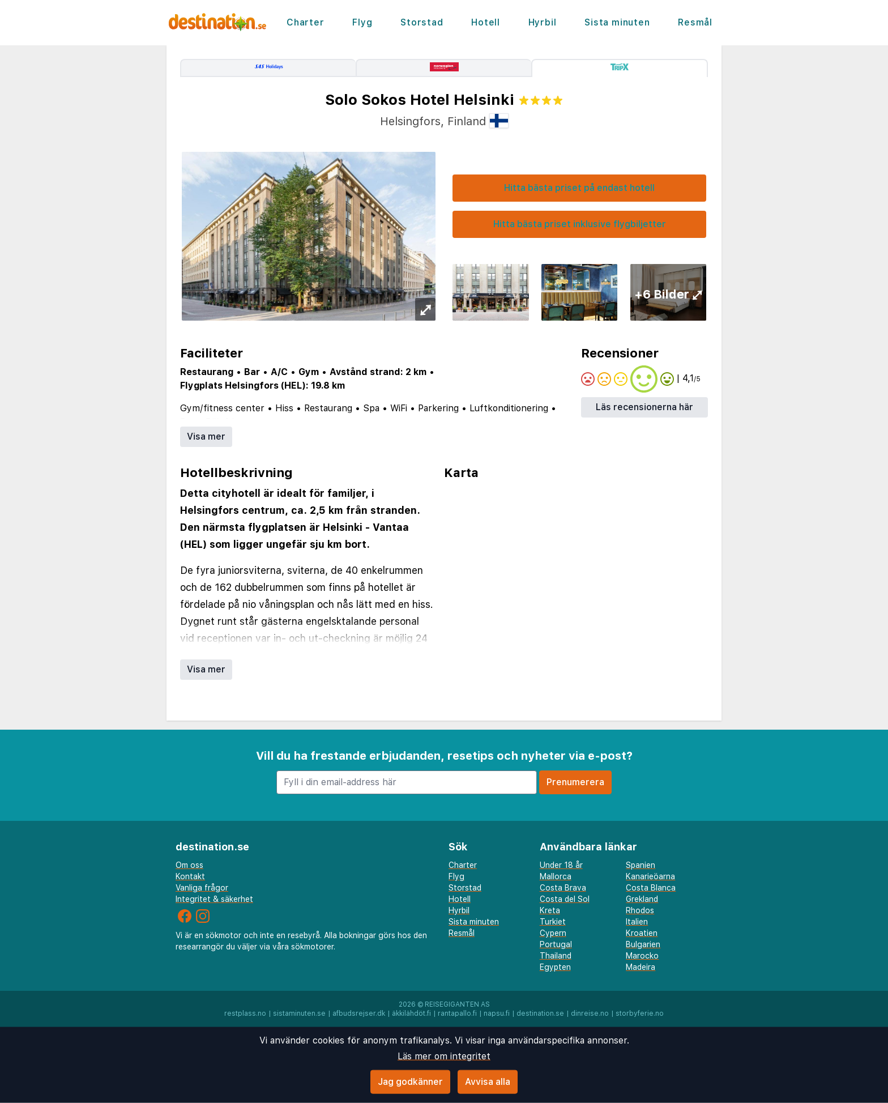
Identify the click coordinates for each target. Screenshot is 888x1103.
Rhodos (640, 910)
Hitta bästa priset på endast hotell (579, 187)
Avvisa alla (487, 1081)
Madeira (640, 967)
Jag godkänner (410, 1081)
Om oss (189, 865)
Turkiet (553, 921)
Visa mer (206, 436)
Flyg (362, 22)
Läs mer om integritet (444, 1056)
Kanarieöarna (650, 876)
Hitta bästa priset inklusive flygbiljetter (579, 224)
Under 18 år (561, 865)
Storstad (421, 22)
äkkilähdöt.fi (411, 1013)
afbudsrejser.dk (358, 1013)
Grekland (642, 899)
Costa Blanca (651, 887)
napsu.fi (497, 1013)
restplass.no (245, 1013)
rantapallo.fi (457, 1013)
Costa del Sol (565, 899)
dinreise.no (590, 1013)
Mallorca (555, 876)
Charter (306, 22)
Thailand (555, 955)
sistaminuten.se (299, 1013)
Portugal (556, 944)
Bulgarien (643, 944)
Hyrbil (542, 22)
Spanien (640, 865)
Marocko (642, 955)
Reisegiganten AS (457, 1004)
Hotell (485, 22)
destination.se (540, 1013)
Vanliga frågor (202, 887)
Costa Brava (563, 887)
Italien (637, 921)
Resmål (695, 22)
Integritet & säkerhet (214, 899)
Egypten (555, 967)
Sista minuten (617, 22)
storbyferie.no (640, 1013)
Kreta (550, 910)
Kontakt (190, 876)
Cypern (553, 933)
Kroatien (642, 933)
